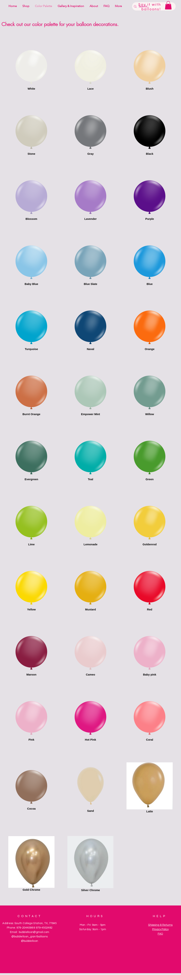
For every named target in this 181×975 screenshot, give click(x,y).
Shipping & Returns (160, 925)
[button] (168, 5)
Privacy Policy (160, 929)
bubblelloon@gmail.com (34, 932)
